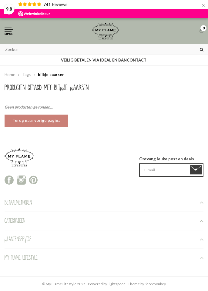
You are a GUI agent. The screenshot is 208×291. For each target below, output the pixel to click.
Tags (26, 74)
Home (10, 74)
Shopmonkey (155, 284)
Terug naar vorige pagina (36, 120)
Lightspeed (117, 284)
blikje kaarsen (51, 74)
